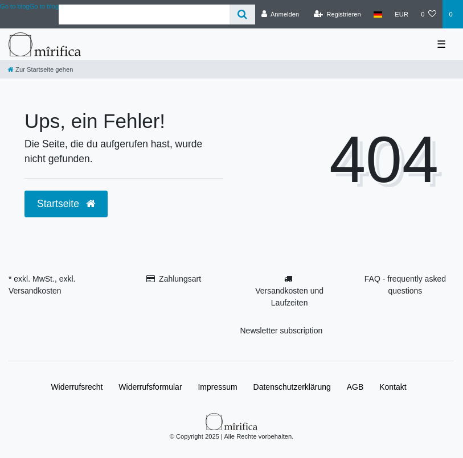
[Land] (377, 14)
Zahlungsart (180, 278)
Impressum (217, 386)
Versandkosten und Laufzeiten (289, 296)
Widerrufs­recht (77, 386)
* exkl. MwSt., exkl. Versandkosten (42, 284)
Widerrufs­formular (150, 386)
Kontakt (392, 386)
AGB (355, 386)
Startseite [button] (66, 203)
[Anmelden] (280, 14)
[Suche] (242, 14)
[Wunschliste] (428, 14)
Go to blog (44, 6)
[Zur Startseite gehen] (40, 69)
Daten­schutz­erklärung (292, 386)
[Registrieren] (337, 14)
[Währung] (401, 14)
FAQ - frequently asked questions (405, 284)
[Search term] (144, 14)
